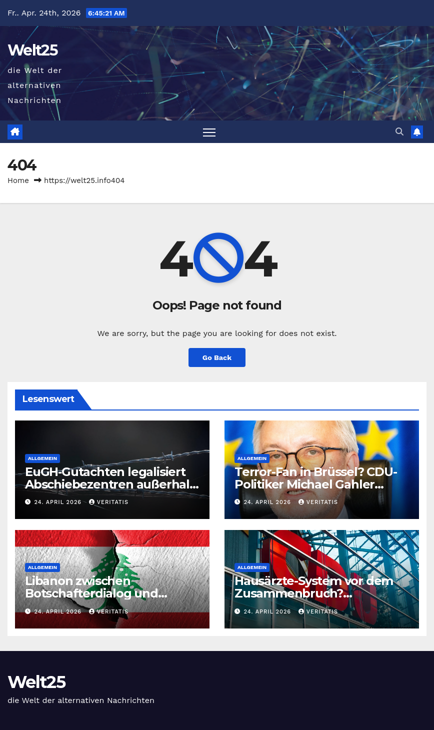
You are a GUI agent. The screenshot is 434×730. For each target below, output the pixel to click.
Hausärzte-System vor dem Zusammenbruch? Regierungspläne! (313, 593)
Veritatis (108, 502)
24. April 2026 (59, 502)
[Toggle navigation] (209, 132)
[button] (400, 131)
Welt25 (33, 50)
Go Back (217, 358)
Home (18, 180)
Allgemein (42, 458)
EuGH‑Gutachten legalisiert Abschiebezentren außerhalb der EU (111, 484)
